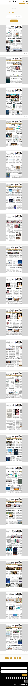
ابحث (14, 20)
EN (23, 1)
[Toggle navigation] (27, 1)
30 (8, 658)
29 (10, 658)
